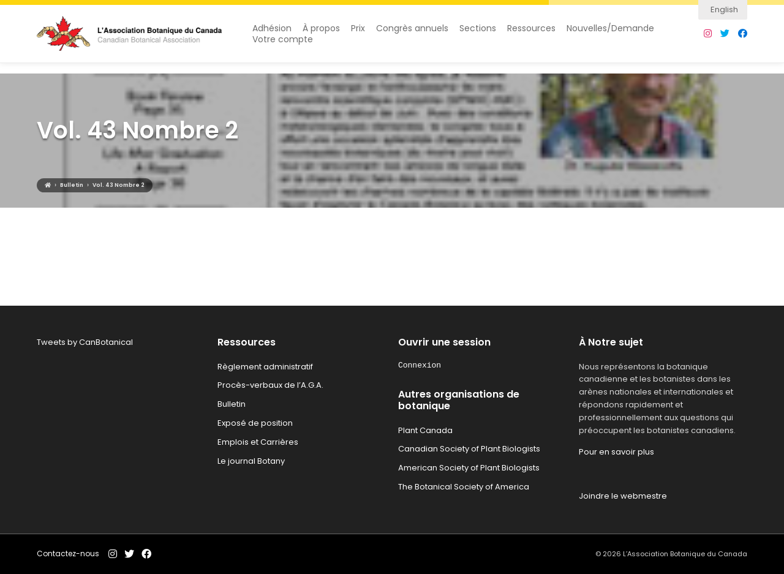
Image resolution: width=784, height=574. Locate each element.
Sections (477, 34)
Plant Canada (425, 430)
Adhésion (272, 34)
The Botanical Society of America (463, 487)
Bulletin (231, 404)
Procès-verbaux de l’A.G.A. (270, 385)
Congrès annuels (412, 34)
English (724, 9)
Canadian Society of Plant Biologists (469, 449)
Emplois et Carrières (257, 442)
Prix (358, 34)
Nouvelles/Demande (610, 34)
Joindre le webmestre (623, 496)
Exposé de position (255, 423)
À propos (321, 34)
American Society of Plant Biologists (469, 468)
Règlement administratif (265, 366)
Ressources (531, 34)
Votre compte (282, 45)
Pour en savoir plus (616, 452)
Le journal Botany (251, 461)
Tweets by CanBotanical (85, 342)
